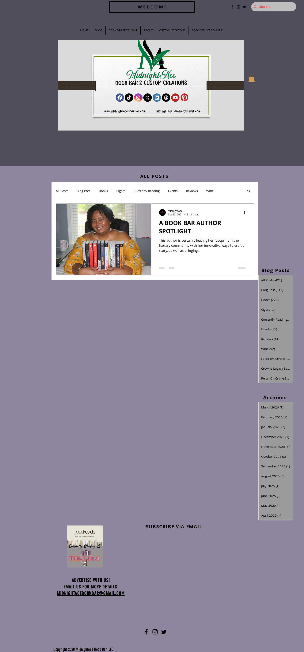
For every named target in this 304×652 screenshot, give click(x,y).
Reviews (192, 191)
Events (173, 191)
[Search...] (273, 6)
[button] (251, 78)
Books (103, 191)
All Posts (62, 191)
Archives (275, 397)
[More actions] (245, 212)
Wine (210, 191)
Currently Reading (147, 191)
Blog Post (83, 191)
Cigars (120, 191)
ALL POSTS (154, 176)
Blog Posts (275, 270)
